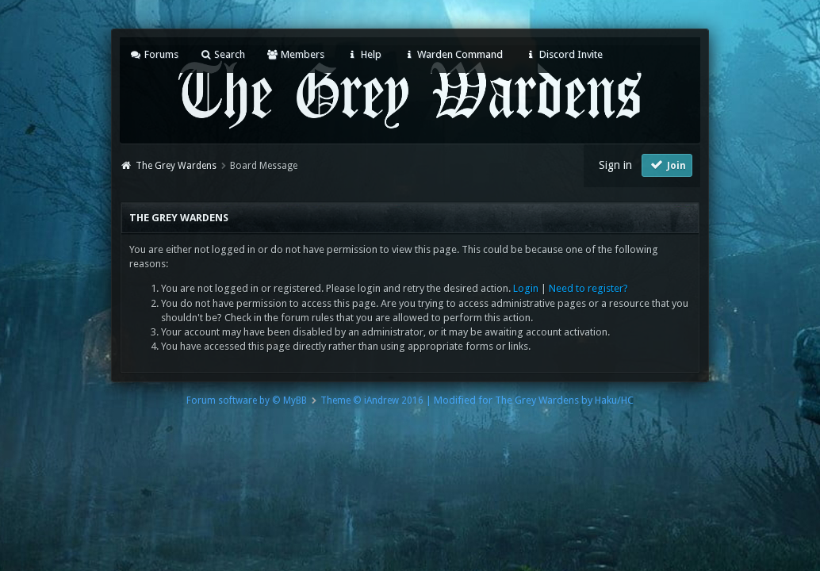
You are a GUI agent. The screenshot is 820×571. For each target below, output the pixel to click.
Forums (153, 54)
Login (525, 288)
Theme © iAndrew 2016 (371, 400)
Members (295, 54)
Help (363, 54)
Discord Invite (563, 54)
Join (667, 164)
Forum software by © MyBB (246, 400)
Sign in (615, 165)
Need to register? (588, 288)
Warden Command (453, 54)
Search (222, 54)
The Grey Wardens (176, 165)
